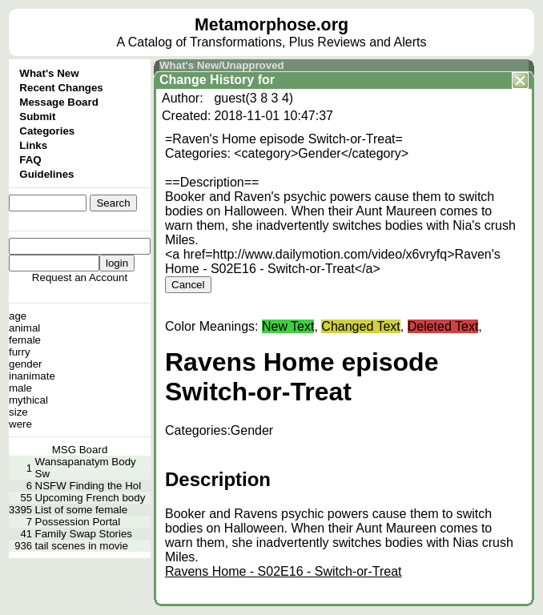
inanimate (32, 376)
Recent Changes (61, 88)
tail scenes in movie (81, 546)
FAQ (30, 160)
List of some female (81, 510)
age (17, 316)
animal (24, 328)
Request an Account (79, 277)
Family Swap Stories (83, 534)
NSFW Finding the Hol (88, 486)
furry (19, 352)
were (20, 424)
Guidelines (46, 174)
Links (33, 145)
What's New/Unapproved (221, 65)
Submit (37, 117)
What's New (48, 73)
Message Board (59, 102)
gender (25, 364)
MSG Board (80, 450)
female (25, 340)
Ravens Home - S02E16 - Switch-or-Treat (283, 571)
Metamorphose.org (271, 24)
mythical (28, 400)
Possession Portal (78, 522)
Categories (46, 131)
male (20, 388)
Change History (206, 79)
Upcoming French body (90, 498)
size (18, 412)
